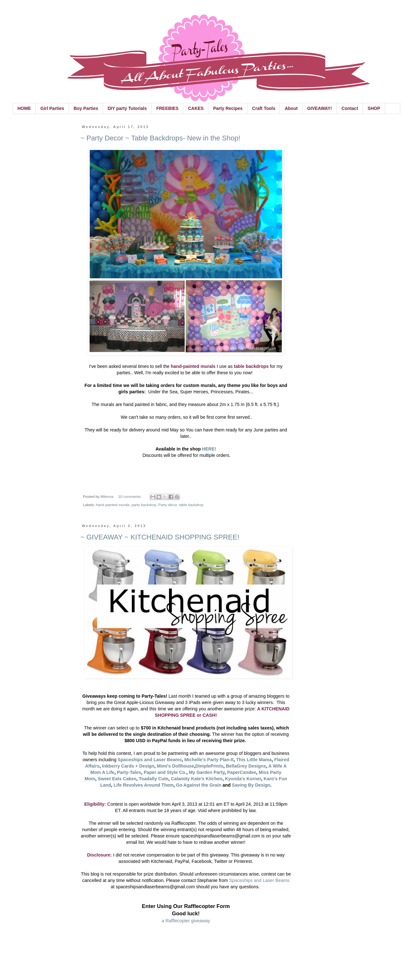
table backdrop (191, 505)
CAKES (196, 108)
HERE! (209, 448)
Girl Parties (52, 108)
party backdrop (144, 505)
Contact (350, 108)
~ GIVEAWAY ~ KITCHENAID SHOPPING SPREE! (159, 537)
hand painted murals (113, 505)
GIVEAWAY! (319, 108)
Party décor (167, 505)
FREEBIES (167, 108)
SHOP (374, 108)
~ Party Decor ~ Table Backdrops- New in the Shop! (160, 138)
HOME (24, 108)
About (291, 108)
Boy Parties (86, 108)
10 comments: (130, 496)
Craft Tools (263, 108)
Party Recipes (228, 108)
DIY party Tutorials (127, 108)
